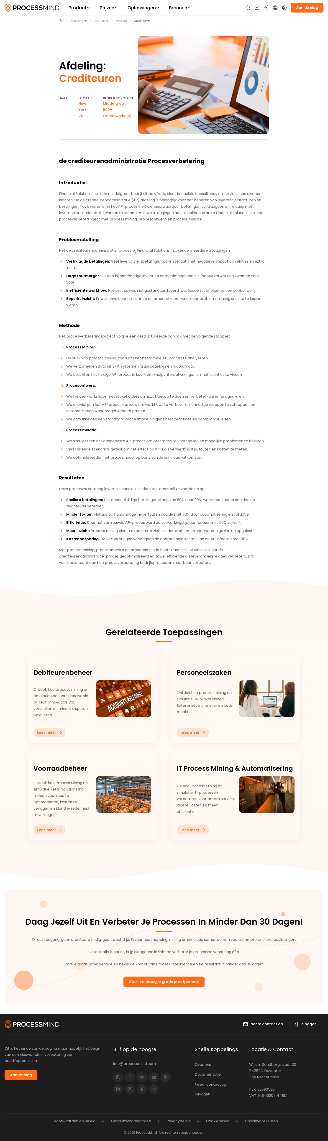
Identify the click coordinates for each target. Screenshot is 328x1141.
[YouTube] (154, 1077)
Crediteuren (142, 21)
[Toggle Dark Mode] (284, 7)
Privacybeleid (179, 1121)
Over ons (203, 1064)
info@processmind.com (134, 1063)
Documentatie (208, 1074)
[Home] (60, 21)
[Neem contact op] (256, 7)
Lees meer (50, 748)
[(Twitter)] (166, 1077)
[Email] (154, 1089)
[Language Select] (275, 7)
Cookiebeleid (217, 1121)
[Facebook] (142, 1089)
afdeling (121, 21)
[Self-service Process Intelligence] (32, 8)
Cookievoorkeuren (261, 1121)
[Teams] (142, 1077)
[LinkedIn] (118, 1089)
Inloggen (202, 1094)
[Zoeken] (247, 7)
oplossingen (78, 21)
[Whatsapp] (118, 1077)
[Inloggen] (266, 7)
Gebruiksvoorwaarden (131, 1121)
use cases (101, 21)
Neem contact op (211, 1084)
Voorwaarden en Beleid (74, 1121)
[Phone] (130, 1077)
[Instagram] (130, 1089)
